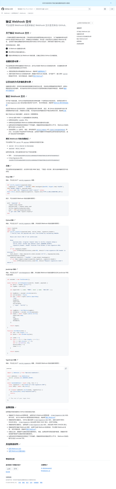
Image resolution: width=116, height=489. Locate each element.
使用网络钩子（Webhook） (19, 13)
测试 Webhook (37, 76)
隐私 (23, 482)
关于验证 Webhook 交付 (18, 32)
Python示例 (10, 220)
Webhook (7, 13)
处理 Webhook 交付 (15, 449)
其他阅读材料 (13, 444)
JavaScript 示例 (12, 269)
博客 (41, 482)
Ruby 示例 (10, 177)
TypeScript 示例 (12, 360)
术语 (19, 482)
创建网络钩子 (41, 71)
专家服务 (36, 482)
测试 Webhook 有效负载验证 (18, 139)
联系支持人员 (45, 471)
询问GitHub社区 (46, 468)
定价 (31, 482)
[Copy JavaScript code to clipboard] (66, 368)
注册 (112, 9)
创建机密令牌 (13, 61)
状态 (27, 482)
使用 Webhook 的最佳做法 (17, 451)
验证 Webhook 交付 (16, 96)
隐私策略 (8, 472)
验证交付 (30, 13)
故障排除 (11, 407)
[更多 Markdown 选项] (92, 23)
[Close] (111, 3)
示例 (64, 111)
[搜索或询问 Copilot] (63, 9)
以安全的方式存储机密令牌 (19, 81)
